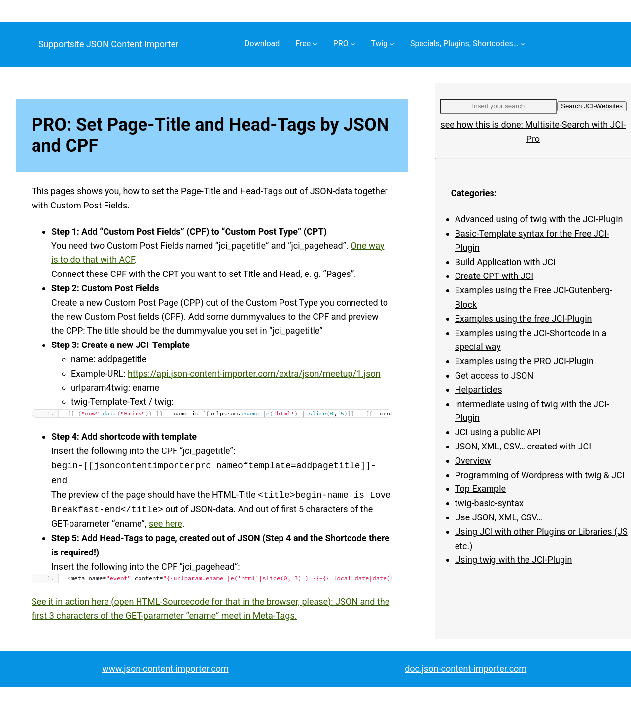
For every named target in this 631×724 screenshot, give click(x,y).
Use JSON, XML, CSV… (498, 517)
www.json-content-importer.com (165, 668)
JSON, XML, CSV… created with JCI (523, 446)
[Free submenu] (315, 43)
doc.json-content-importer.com (465, 668)
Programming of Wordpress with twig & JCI (540, 475)
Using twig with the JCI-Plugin (513, 559)
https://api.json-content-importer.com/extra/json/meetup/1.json (254, 373)
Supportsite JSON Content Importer (108, 44)
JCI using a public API (498, 432)
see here (165, 523)
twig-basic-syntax (489, 503)
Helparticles (478, 389)
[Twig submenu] (391, 43)
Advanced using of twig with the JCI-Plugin (539, 219)
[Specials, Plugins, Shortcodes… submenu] (522, 43)
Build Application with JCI (505, 262)
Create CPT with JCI (494, 276)
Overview (473, 460)
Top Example (480, 488)
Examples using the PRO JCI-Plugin (524, 361)
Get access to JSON (494, 375)
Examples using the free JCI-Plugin (523, 318)
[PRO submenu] (353, 43)
